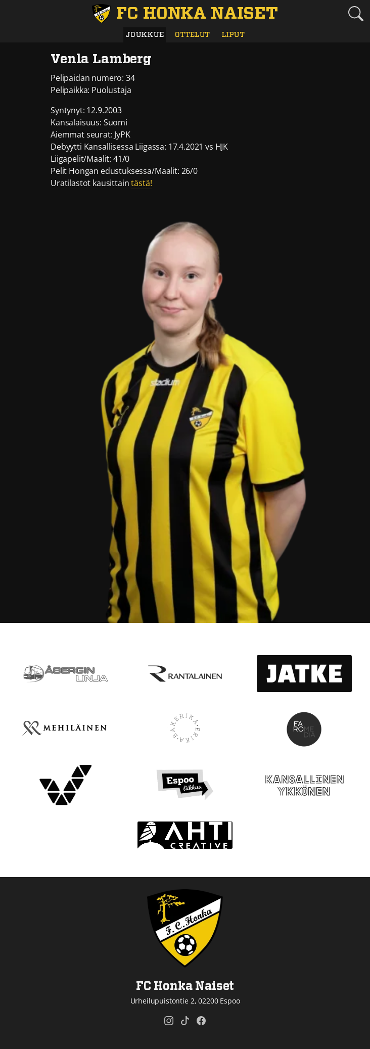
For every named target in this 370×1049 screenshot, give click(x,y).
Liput (233, 34)
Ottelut (192, 34)
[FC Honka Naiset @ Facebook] (201, 1021)
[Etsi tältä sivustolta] (356, 14)
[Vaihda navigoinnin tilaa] (14, 14)
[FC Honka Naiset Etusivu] (185, 13)
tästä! (141, 183)
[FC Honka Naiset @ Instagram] (169, 1021)
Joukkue (144, 34)
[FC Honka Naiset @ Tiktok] (185, 1021)
